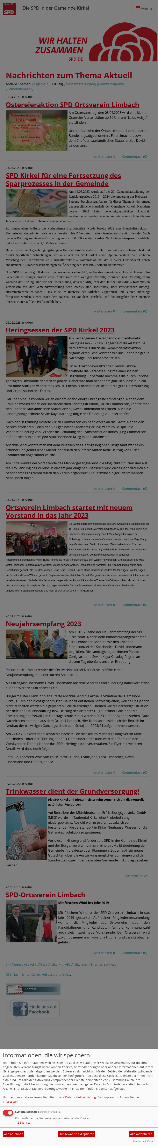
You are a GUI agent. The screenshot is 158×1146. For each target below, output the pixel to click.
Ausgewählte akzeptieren (76, 1134)
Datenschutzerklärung (80, 1097)
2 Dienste (22, 1122)
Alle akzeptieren (141, 1134)
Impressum (11, 1101)
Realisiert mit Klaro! (143, 1141)
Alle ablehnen (13, 1134)
